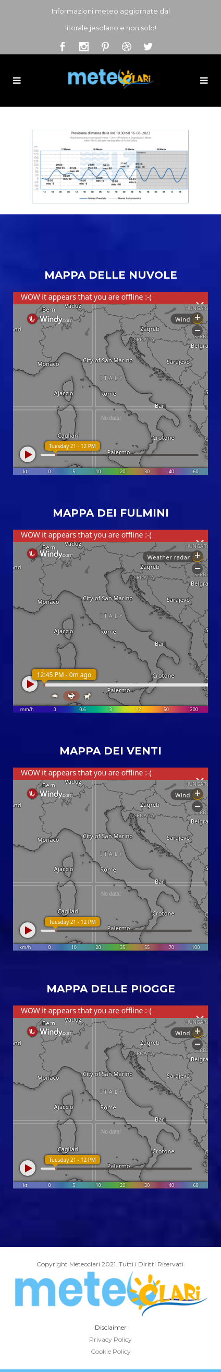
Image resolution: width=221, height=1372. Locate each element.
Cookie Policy (111, 1351)
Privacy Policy (110, 1339)
